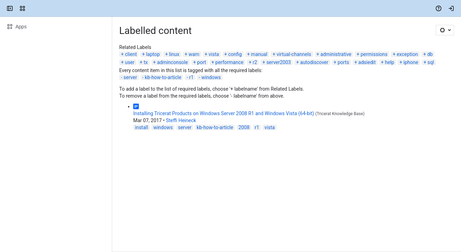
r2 (255, 62)
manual (259, 54)
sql (430, 62)
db (430, 54)
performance (229, 62)
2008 (243, 127)
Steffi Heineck (181, 120)
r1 (191, 77)
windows (211, 77)
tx (146, 62)
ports (343, 62)
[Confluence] (32, 8)
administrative (335, 54)
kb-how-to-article (163, 77)
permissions (374, 54)
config (235, 54)
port (201, 62)
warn (194, 54)
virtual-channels (294, 54)
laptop (153, 54)
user (129, 62)
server (130, 77)
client (131, 54)
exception (407, 54)
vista (214, 54)
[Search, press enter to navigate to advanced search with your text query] (229, 8)
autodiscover (314, 62)
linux (174, 54)
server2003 (278, 62)
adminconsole (172, 62)
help (389, 62)
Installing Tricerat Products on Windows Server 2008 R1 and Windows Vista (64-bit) (223, 113)
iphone (411, 62)
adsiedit (366, 62)
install (141, 127)
